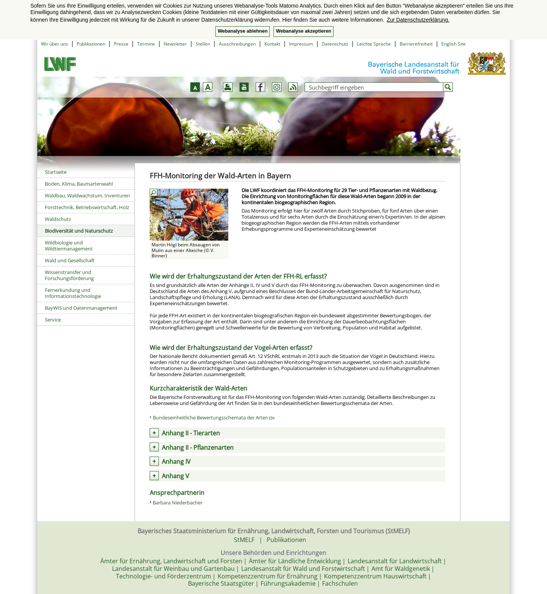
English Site (453, 44)
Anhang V (175, 476)
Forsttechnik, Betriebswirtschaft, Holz (87, 207)
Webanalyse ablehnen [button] (242, 31)
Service (53, 319)
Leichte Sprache (374, 44)
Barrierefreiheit (416, 44)
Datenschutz (335, 44)
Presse (121, 44)
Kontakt (272, 44)
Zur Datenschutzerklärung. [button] (418, 20)
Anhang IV (176, 461)
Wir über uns (54, 44)
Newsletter (175, 44)
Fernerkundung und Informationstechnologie (73, 293)
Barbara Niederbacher (177, 502)
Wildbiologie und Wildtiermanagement (69, 245)
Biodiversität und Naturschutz (79, 230)
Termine (146, 44)
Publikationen (91, 44)
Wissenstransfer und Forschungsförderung (69, 275)
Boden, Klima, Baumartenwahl (79, 183)
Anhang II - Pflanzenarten (198, 447)
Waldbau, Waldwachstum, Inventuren (87, 195)
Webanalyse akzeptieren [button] (303, 31)
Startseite (55, 172)
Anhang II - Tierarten (191, 433)
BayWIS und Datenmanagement (81, 307)
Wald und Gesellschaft (70, 260)
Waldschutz (58, 219)
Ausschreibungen (237, 44)
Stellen (203, 44)
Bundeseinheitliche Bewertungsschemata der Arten (214, 417)
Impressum (301, 44)
